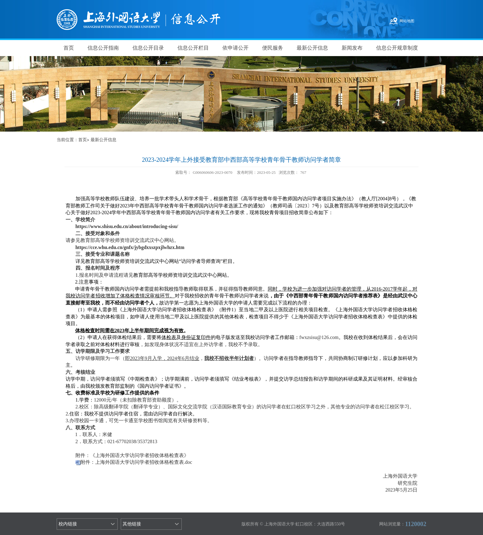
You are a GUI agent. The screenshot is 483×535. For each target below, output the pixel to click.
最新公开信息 (312, 48)
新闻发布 (352, 48)
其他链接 (132, 523)
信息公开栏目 (193, 48)
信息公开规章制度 (397, 48)
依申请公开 (235, 48)
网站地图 (407, 21)
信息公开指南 (103, 48)
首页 (68, 48)
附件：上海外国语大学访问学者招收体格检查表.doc (136, 462)
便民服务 (272, 48)
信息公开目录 (148, 48)
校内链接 (68, 523)
